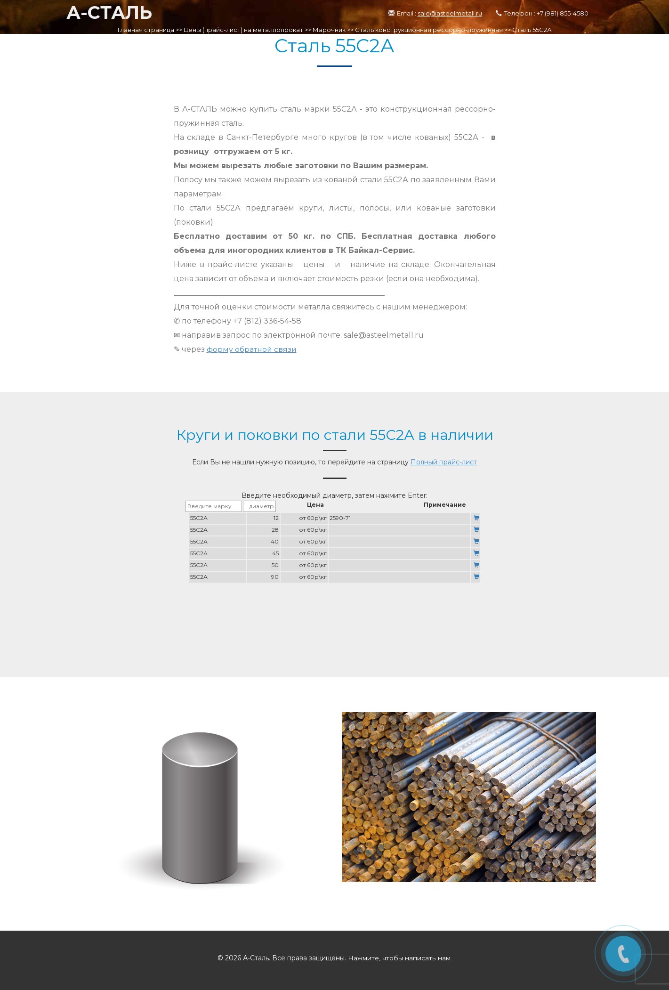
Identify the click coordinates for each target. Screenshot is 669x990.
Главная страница (146, 31)
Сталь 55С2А (532, 31)
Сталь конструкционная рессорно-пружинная (429, 31)
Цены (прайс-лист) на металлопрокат (243, 31)
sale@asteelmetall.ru (450, 13)
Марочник (329, 31)
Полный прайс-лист (444, 462)
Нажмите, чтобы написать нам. (399, 958)
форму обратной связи (252, 349)
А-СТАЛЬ (111, 13)
